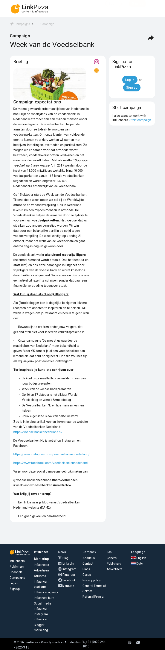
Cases (86, 574)
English (138, 558)
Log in (14, 583)
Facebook (69, 580)
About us (88, 558)
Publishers (17, 566)
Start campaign (140, 120)
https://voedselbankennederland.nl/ (38, 432)
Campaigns (17, 577)
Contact (87, 563)
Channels (16, 572)
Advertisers (42, 570)
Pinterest (69, 574)
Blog (66, 558)
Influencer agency (46, 592)
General (112, 558)
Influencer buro (44, 598)
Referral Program (94, 596)
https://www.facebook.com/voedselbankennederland (50, 463)
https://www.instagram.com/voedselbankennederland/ (51, 454)
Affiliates (40, 576)
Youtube (68, 586)
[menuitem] (20, 24)
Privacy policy (91, 580)
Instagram (69, 569)
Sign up (15, 589)
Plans (86, 569)
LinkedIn (68, 563)
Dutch (137, 563)
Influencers (17, 561)
